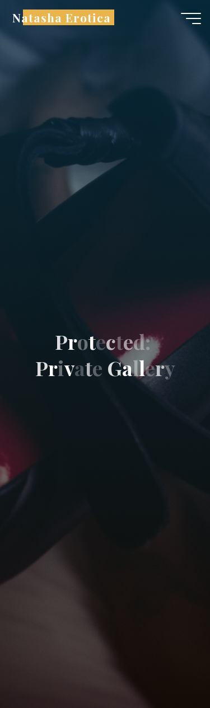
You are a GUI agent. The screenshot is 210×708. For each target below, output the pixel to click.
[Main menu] (191, 18)
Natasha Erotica (61, 17)
